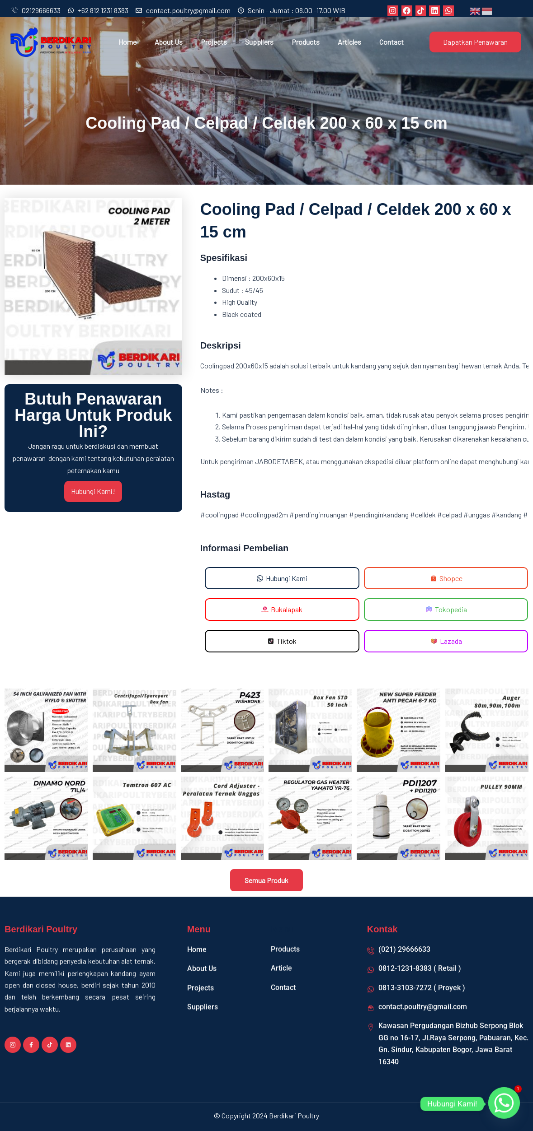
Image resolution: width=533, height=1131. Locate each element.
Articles (349, 41)
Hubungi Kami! (93, 491)
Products (306, 41)
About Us (169, 41)
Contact (391, 41)
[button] (282, 610)
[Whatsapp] (504, 1104)
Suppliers (259, 41)
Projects (214, 41)
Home (127, 41)
